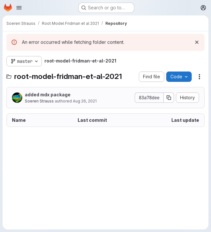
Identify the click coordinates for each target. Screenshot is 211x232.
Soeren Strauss (39, 101)
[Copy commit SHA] (169, 97)
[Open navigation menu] (19, 8)
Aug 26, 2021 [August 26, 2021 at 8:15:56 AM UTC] (85, 101)
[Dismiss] (197, 42)
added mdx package (48, 94)
